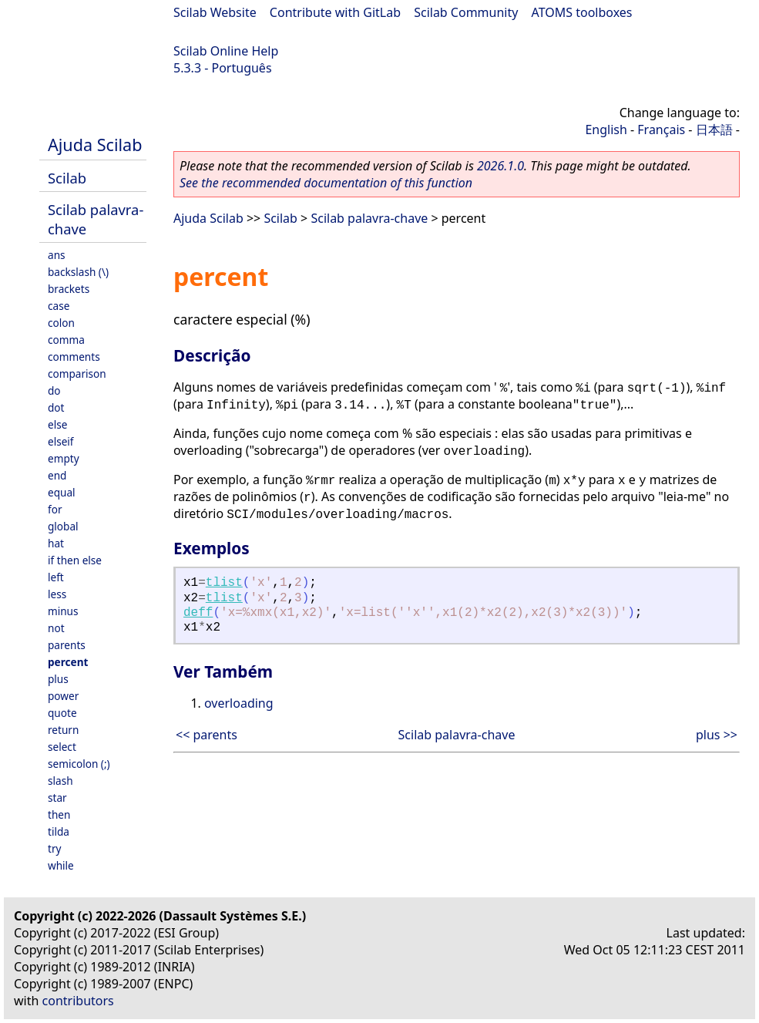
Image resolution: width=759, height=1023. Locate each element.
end (57, 475)
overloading (239, 703)
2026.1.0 (500, 165)
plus (58, 678)
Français (661, 129)
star (57, 797)
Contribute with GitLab (335, 12)
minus (63, 611)
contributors (78, 1000)
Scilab (67, 177)
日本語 (714, 129)
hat (56, 543)
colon (61, 322)
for (55, 509)
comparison (77, 373)
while (61, 865)
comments (74, 356)
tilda (58, 831)
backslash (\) (78, 271)
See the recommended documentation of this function (326, 182)
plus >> (716, 734)
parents (67, 645)
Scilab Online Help (225, 50)
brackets (68, 288)
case (58, 305)
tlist (224, 583)
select (62, 746)
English (605, 129)
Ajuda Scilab (95, 144)
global (63, 526)
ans (56, 254)
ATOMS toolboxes (582, 12)
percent (68, 662)
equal (62, 492)
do (54, 390)
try (54, 848)
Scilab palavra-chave (369, 218)
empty (63, 458)
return (63, 729)
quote (62, 712)
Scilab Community (466, 12)
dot (56, 407)
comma (66, 339)
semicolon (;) (79, 763)
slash (60, 780)
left (56, 577)
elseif (61, 441)
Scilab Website (215, 12)
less (57, 594)
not (56, 628)
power (63, 695)
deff (198, 613)
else (57, 424)
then (59, 814)
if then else (75, 560)
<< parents (206, 734)
